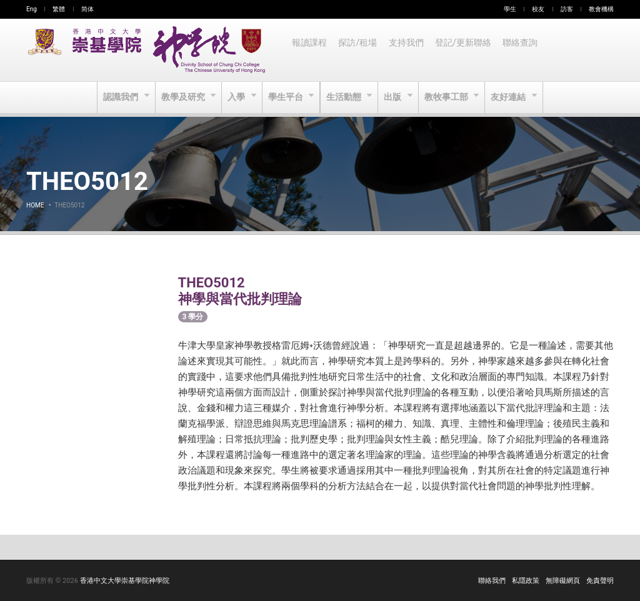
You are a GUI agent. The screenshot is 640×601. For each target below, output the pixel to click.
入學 (236, 97)
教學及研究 (181, 97)
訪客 (567, 9)
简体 (87, 9)
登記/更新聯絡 (467, 50)
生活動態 (344, 97)
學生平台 (286, 97)
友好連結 (512, 97)
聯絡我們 (492, 581)
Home (35, 205)
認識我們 (117, 97)
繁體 (58, 9)
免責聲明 (600, 581)
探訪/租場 (359, 50)
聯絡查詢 (525, 50)
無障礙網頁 (563, 581)
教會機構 (601, 9)
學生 (510, 9)
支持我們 (408, 50)
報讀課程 (310, 50)
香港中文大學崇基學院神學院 (124, 581)
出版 (395, 97)
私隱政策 (525, 581)
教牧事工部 (449, 97)
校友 (538, 9)
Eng (31, 9)
